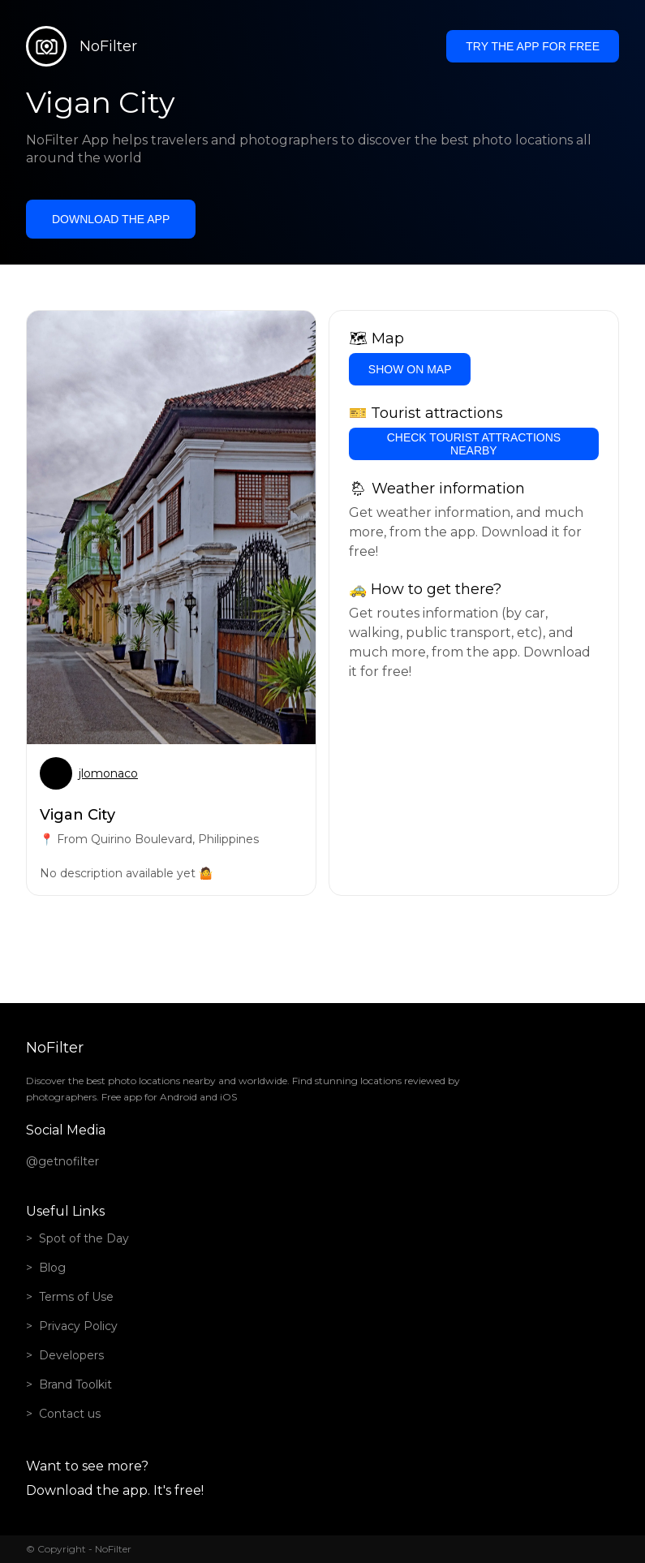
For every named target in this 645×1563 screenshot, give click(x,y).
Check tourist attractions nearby (474, 444)
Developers (71, 1355)
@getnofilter (62, 1161)
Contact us (70, 1413)
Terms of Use (76, 1297)
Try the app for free (533, 46)
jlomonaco (108, 773)
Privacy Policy (78, 1326)
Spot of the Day (84, 1238)
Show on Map (410, 369)
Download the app (111, 219)
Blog (52, 1267)
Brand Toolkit (75, 1384)
